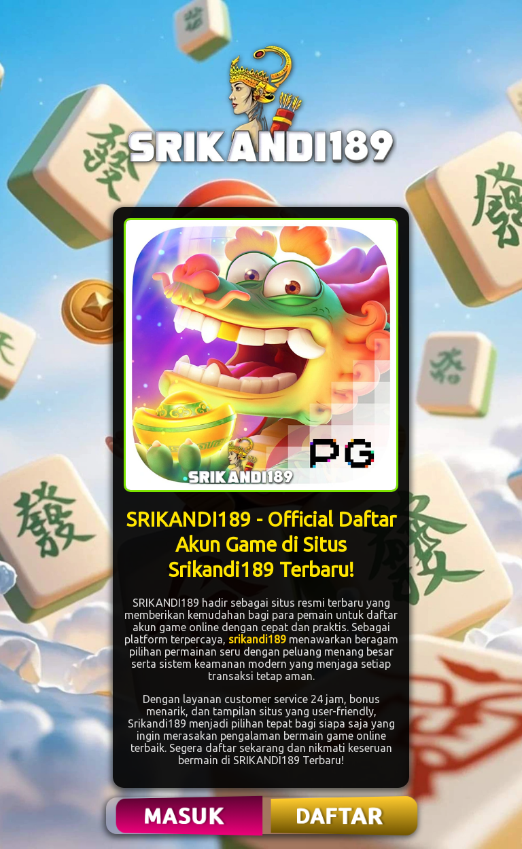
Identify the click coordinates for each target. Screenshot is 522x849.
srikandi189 (257, 639)
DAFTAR (340, 816)
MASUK (185, 816)
